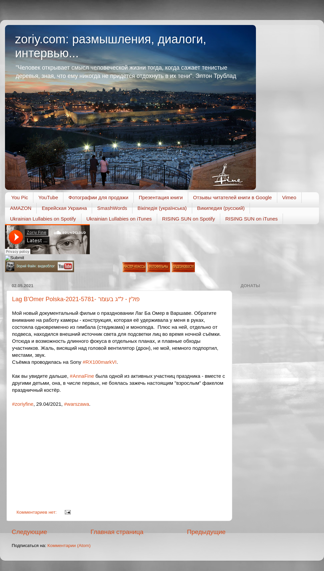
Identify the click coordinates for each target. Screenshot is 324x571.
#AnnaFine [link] (82, 376)
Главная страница (116, 531)
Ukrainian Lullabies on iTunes (119, 219)
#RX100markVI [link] (100, 362)
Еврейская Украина (64, 208)
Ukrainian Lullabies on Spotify (43, 219)
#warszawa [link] (76, 404)
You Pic (19, 197)
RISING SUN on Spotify (188, 219)
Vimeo (289, 197)
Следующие (29, 531)
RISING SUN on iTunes (251, 219)
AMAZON (20, 208)
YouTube (48, 197)
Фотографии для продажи (98, 197)
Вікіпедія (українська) (162, 208)
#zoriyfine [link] (22, 404)
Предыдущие (206, 531)
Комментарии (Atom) (68, 545)
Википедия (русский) (221, 208)
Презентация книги (161, 197)
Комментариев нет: (37, 512)
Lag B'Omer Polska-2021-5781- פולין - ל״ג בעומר (75, 299)
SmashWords (112, 208)
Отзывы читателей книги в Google (232, 197)
